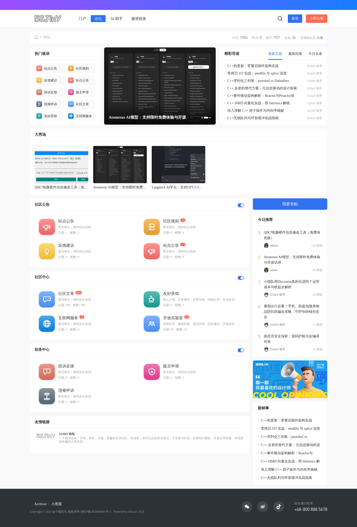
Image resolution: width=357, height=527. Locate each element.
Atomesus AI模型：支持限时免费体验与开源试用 (292, 259)
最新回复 (295, 54)
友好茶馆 (46, 116)
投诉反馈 (46, 92)
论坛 (98, 19)
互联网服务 (80, 116)
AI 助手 (116, 19)
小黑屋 (56, 504)
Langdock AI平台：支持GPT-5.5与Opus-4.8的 (185, 187)
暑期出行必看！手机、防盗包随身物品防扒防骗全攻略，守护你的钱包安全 (291, 311)
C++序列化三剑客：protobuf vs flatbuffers (258, 81)
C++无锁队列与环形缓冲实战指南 (253, 118)
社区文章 (78, 104)
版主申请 (78, 92)
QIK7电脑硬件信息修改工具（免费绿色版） (68, 187)
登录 (295, 18)
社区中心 (42, 277)
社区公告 (42, 205)
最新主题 (275, 54)
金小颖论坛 (36, 35)
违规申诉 (46, 104)
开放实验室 (173, 318)
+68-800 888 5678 (310, 509)
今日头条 (315, 54)
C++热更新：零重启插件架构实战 (253, 66)
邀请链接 (138, 19)
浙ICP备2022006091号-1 (96, 511)
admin (271, 245)
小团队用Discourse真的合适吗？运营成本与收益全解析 (291, 284)
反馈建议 (46, 80)
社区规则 (78, 68)
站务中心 (42, 349)
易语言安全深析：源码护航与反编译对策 (291, 339)
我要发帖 (290, 204)
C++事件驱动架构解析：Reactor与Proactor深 (260, 96)
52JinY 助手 (314, 66)
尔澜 (320, 37)
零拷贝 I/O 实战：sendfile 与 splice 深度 (257, 73)
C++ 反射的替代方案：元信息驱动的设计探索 (262, 88)
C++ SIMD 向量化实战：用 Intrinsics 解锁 (258, 103)
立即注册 (317, 18)
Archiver (40, 504)
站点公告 (46, 68)
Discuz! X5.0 (135, 511)
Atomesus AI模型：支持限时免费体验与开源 (126, 187)
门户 (82, 19)
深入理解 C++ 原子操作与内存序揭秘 (255, 110)
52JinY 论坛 (67, 434)
